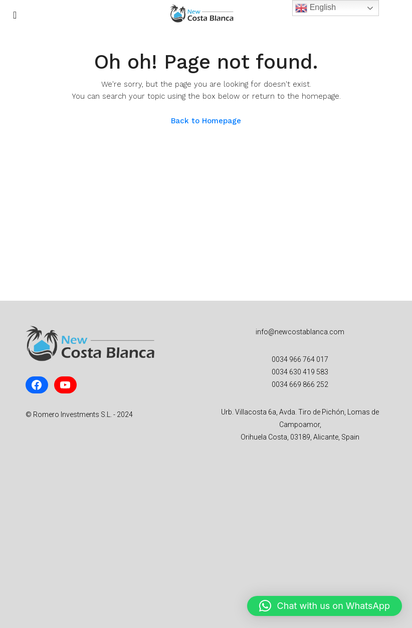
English (315, 8)
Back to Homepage (206, 120)
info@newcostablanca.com (300, 332)
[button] (324, 606)
